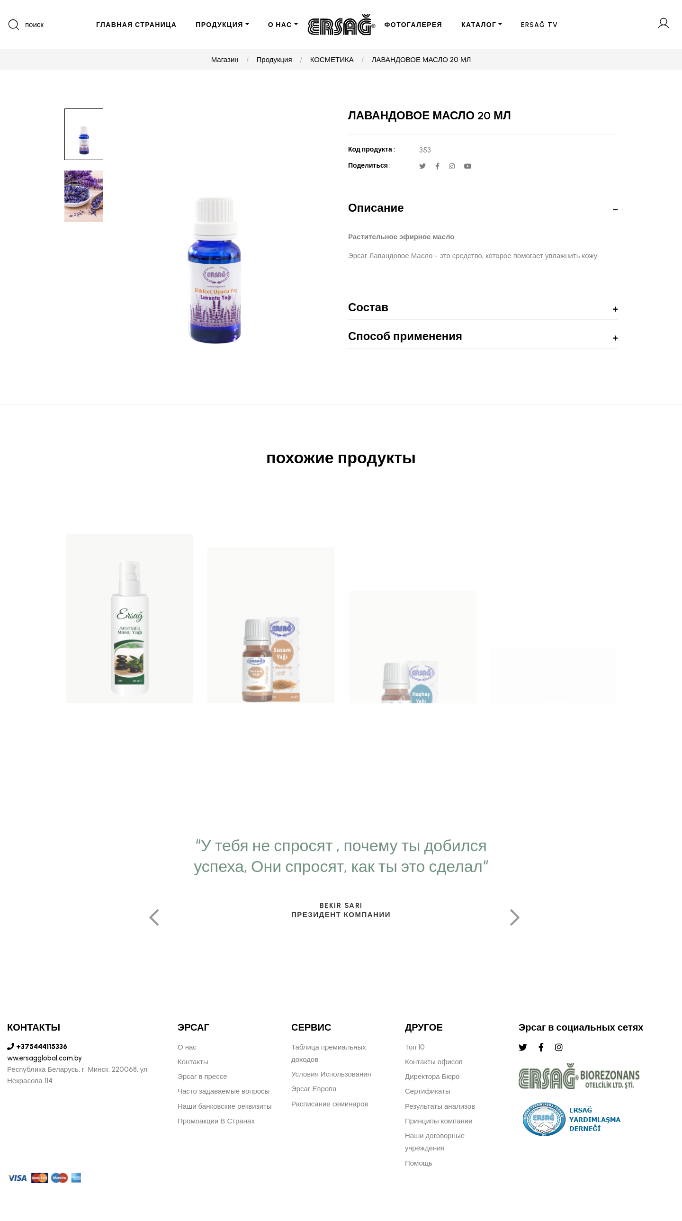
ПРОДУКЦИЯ (219, 25)
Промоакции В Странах (216, 1121)
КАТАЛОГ (478, 25)
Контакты (193, 1062)
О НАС (280, 25)
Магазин (225, 59)
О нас (187, 1047)
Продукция (274, 59)
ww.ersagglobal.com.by (44, 1058)
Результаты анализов (440, 1106)
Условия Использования (331, 1074)
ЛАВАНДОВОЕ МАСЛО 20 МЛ (421, 59)
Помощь (418, 1163)
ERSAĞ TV (539, 25)
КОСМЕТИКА (332, 59)
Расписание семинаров (329, 1104)
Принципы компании (439, 1121)
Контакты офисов (434, 1062)
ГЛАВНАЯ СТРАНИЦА (136, 25)
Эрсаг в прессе (202, 1076)
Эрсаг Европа (314, 1089)
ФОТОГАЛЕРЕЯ (414, 25)
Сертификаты (427, 1091)
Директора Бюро (432, 1076)
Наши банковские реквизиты (225, 1106)
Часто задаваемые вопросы (223, 1091)
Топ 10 (415, 1047)
